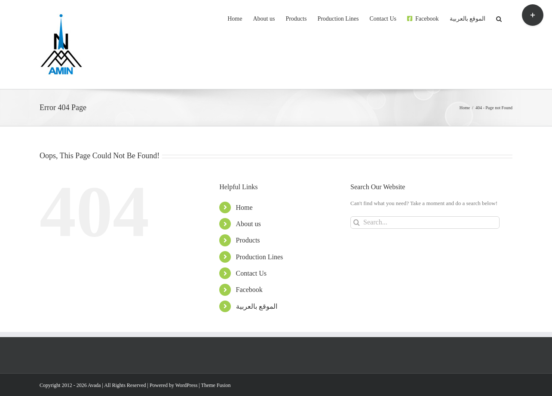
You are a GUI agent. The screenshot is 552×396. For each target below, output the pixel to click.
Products (248, 240)
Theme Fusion (216, 385)
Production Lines (259, 257)
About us (248, 223)
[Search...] (425, 222)
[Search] (356, 222)
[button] (499, 18)
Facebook (249, 289)
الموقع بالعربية (256, 306)
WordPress (186, 385)
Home (244, 207)
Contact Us (251, 273)
